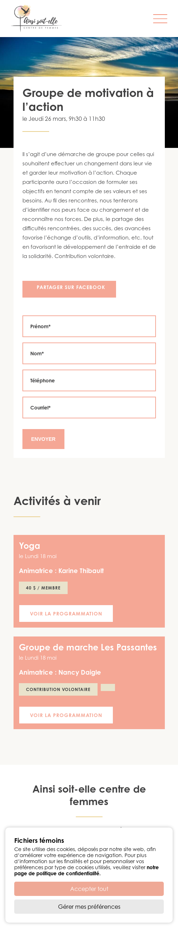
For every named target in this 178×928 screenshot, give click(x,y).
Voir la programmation (66, 613)
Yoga (29, 545)
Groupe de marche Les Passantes (88, 647)
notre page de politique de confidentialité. (86, 870)
